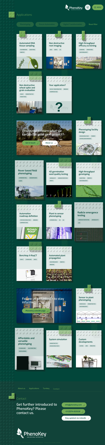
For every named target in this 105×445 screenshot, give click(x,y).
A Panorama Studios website (52, 442)
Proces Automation (47, 24)
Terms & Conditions (37, 442)
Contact (87, 7)
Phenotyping (25, 24)
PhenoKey (73, 7)
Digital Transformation (72, 24)
